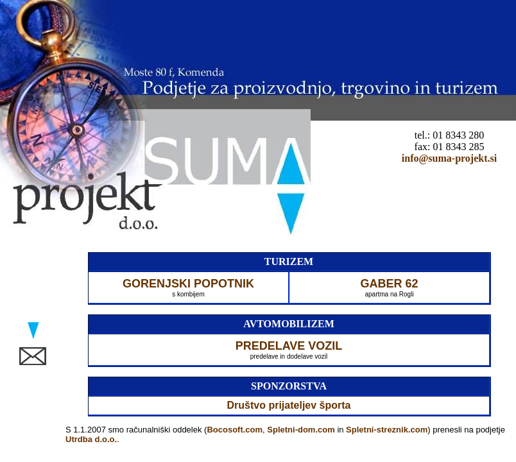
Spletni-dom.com (300, 429)
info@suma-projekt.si (449, 158)
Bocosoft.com (234, 429)
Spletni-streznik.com (386, 429)
